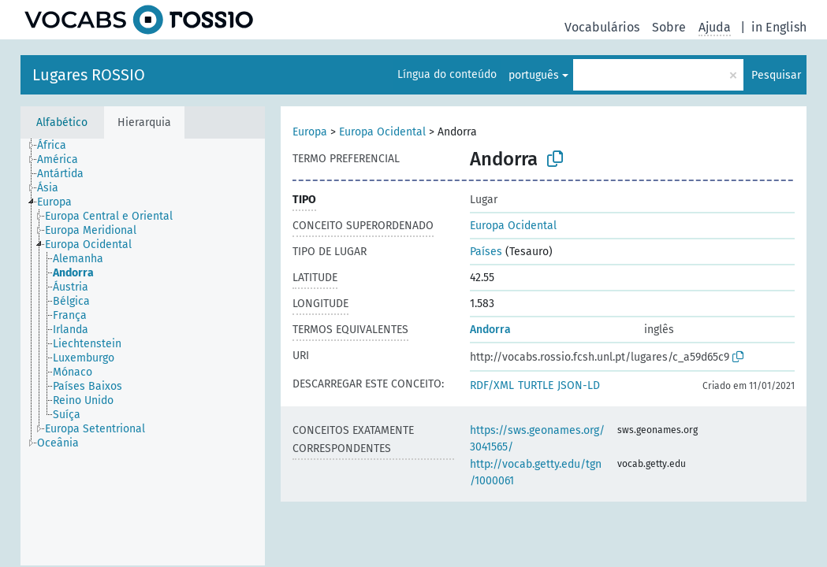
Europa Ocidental (382, 132)
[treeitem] (58, 146)
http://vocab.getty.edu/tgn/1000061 (536, 472)
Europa (309, 132)
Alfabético (62, 122)
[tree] (142, 352)
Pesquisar (776, 75)
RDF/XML (492, 385)
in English (779, 27)
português (533, 75)
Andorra (490, 329)
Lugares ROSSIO (88, 74)
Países (486, 251)
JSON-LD (578, 385)
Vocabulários (601, 27)
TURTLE (535, 385)
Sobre (669, 27)
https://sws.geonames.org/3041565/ (537, 439)
